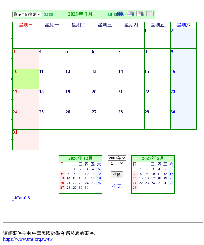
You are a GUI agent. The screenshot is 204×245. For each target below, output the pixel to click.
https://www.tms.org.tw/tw (28, 239)
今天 (116, 186)
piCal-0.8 (21, 197)
